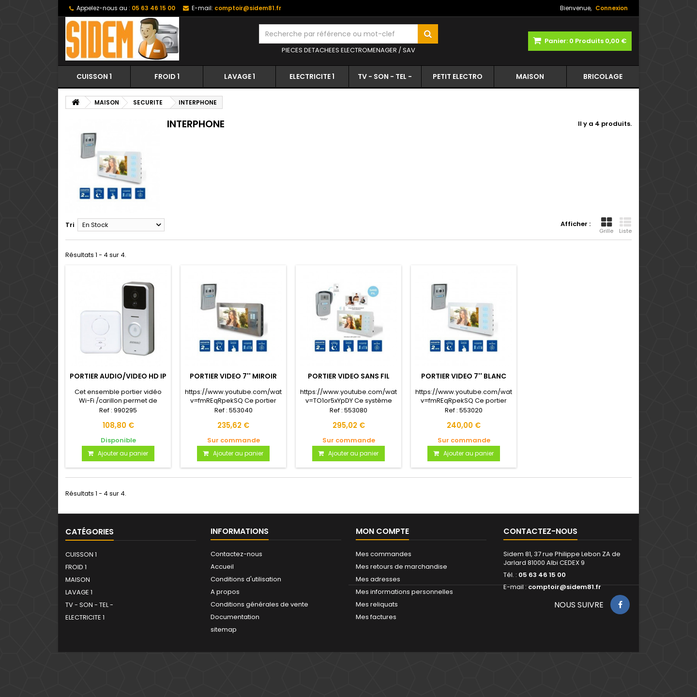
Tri (70, 224)
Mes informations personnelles (404, 591)
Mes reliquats (377, 604)
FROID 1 (167, 76)
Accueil (222, 566)
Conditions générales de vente (259, 604)
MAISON (530, 76)
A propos (225, 591)
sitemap (224, 629)
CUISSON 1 (94, 76)
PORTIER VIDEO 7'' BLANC (463, 376)
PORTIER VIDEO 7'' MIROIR (233, 376)
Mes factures (376, 616)
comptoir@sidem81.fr (564, 586)
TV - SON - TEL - (385, 76)
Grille (606, 225)
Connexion (611, 8)
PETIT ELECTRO (458, 76)
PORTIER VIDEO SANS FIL (349, 376)
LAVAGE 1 (239, 76)
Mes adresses (378, 579)
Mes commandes (383, 554)
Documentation (235, 616)
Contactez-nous (236, 554)
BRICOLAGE (602, 76)
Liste (625, 225)
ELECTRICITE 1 (311, 76)
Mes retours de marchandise (401, 566)
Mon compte (382, 531)
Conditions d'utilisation (246, 579)
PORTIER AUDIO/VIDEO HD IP (118, 376)
